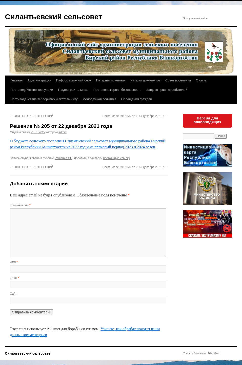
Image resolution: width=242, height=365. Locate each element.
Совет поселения (178, 80)
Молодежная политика (99, 99)
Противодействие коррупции (31, 90)
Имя (14, 262)
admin (63, 132)
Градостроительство (73, 90)
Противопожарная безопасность (117, 90)
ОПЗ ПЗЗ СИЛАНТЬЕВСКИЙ (31, 116)
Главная (16, 80)
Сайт (13, 293)
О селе (201, 80)
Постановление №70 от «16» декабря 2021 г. (135, 116)
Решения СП (63, 158)
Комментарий (20, 205)
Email (14, 278)
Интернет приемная (110, 80)
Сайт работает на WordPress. (202, 353)
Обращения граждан (136, 99)
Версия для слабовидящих (207, 120)
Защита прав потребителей (166, 90)
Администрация (39, 80)
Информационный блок (73, 80)
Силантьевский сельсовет (53, 17)
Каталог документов (145, 80)
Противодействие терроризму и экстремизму (44, 99)
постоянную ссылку (116, 158)
